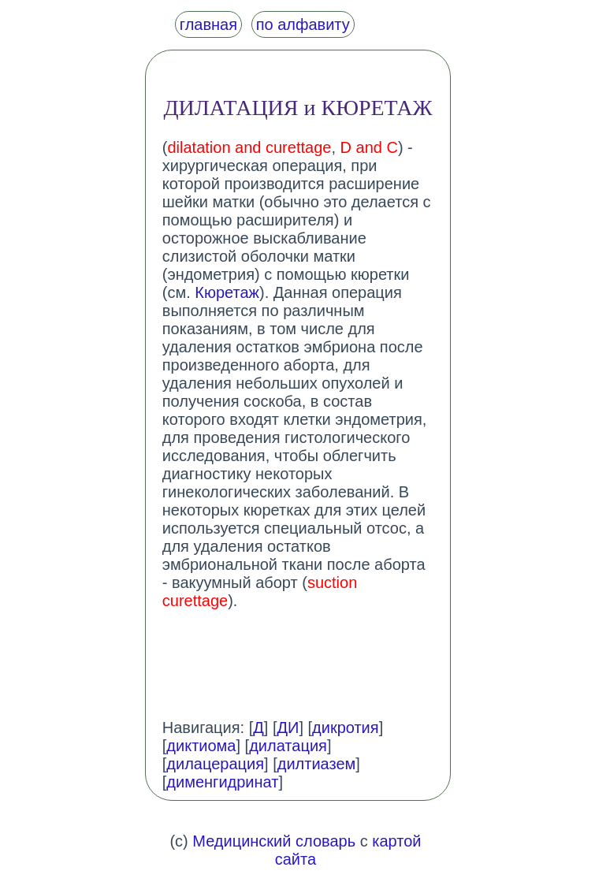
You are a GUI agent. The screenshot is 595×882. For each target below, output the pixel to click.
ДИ (288, 727)
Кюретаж (227, 292)
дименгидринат (222, 782)
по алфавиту (303, 24)
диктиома (201, 745)
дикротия (345, 727)
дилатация (288, 745)
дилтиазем (316, 763)
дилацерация (215, 763)
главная (208, 24)
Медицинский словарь (273, 841)
